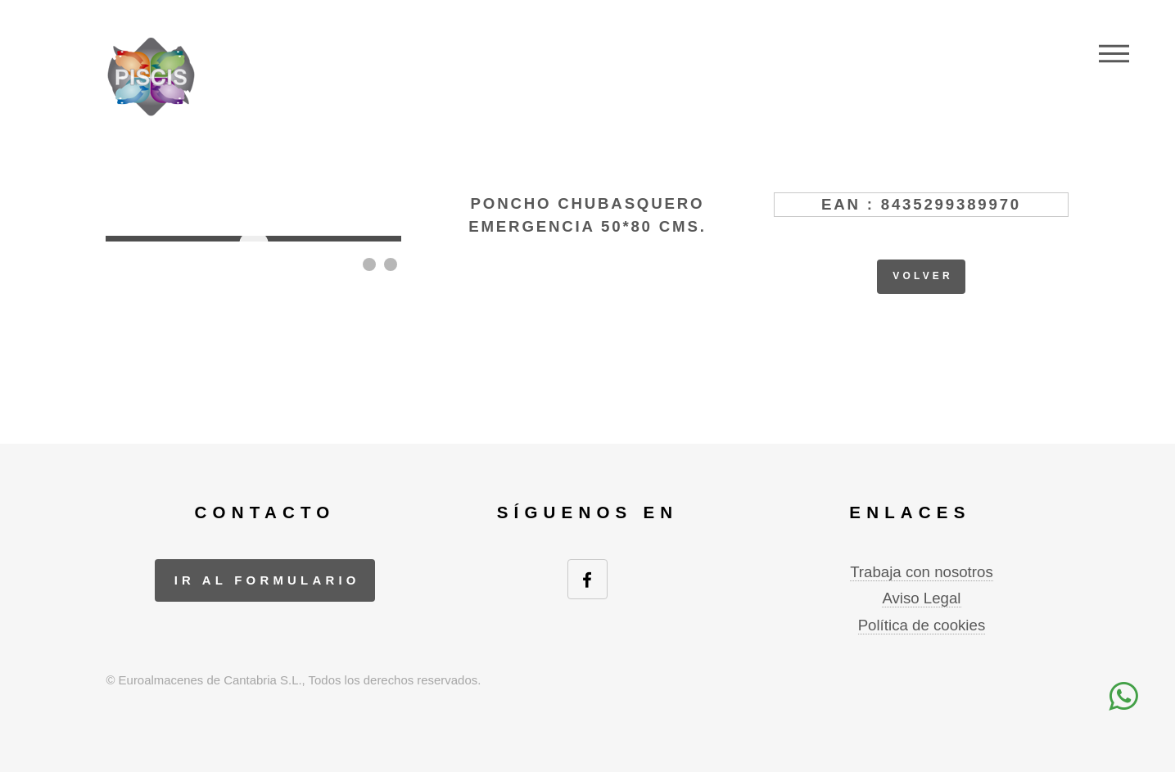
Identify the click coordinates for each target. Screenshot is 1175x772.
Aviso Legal (921, 598)
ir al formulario (267, 580)
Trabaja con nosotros (921, 571)
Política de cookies (922, 625)
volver (923, 276)
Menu (1114, 53)
